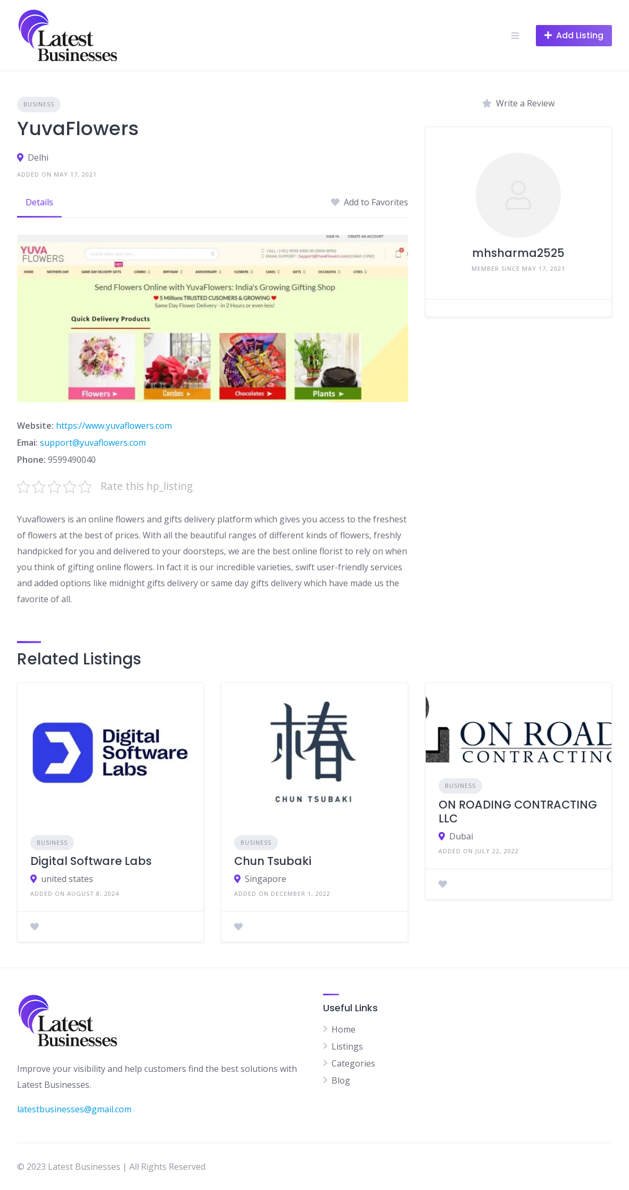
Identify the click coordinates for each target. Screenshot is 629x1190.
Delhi (38, 157)
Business (38, 104)
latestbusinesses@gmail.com (74, 1109)
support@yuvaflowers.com (93, 442)
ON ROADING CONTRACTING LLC (517, 811)
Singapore (265, 879)
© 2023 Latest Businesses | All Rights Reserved (111, 1166)
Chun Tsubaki (272, 861)
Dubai (461, 836)
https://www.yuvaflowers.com (114, 425)
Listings (347, 1046)
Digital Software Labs (91, 861)
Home (343, 1029)
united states (67, 879)
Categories (353, 1063)
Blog (341, 1080)
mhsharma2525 (518, 253)
